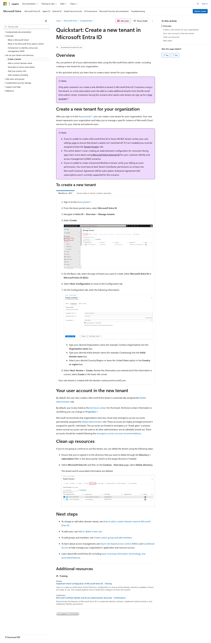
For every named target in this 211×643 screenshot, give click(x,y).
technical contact (98, 407)
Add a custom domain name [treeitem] (20, 63)
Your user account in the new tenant (178, 33)
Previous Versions (25, 634)
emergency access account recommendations (119, 433)
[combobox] (26, 26)
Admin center (200, 11)
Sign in (205, 3)
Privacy (61, 634)
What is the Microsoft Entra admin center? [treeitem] (26, 43)
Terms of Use (101, 634)
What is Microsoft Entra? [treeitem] (18, 40)
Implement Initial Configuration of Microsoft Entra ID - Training (84, 583)
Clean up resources (171, 37)
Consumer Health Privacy (80, 634)
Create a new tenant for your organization (181, 29)
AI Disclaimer (8, 634)
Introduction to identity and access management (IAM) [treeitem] (23, 49)
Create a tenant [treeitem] (14, 59)
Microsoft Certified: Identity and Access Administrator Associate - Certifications (91, 598)
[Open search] (198, 3)
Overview (167, 26)
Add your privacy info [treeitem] (17, 71)
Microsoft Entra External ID (106, 154)
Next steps (167, 40)
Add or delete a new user (90, 531)
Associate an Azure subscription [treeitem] (21, 67)
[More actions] (152, 21)
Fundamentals (86, 20)
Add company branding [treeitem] (18, 75)
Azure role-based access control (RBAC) (119, 543)
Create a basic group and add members (113, 537)
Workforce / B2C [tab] (65, 193)
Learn (58, 20)
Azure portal (85, 116)
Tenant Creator (91, 146)
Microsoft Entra (70, 20)
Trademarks (115, 634)
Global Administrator (92, 421)
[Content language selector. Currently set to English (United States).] (16, 628)
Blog (38, 634)
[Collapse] (46, 20)
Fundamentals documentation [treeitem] (18, 32)
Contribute (49, 634)
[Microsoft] (5, 4)
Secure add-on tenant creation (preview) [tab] (94, 193)
